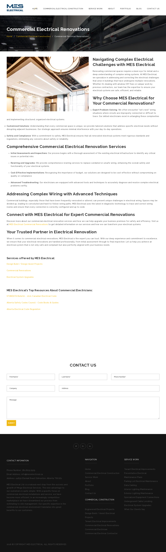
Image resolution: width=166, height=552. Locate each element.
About (111, 9)
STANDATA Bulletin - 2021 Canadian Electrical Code (32, 296)
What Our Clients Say (134, 509)
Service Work (96, 9)
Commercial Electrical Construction (63, 9)
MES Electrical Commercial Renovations (28, 224)
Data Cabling (130, 485)
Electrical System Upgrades (20, 277)
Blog (139, 9)
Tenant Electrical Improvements (100, 521)
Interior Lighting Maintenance (138, 489)
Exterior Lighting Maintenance (138, 493)
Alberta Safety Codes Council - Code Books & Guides (33, 303)
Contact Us (153, 9)
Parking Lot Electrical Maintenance (141, 481)
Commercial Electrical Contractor (101, 533)
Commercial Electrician (96, 529)
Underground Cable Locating (138, 501)
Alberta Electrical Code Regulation (23, 309)
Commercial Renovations (19, 270)
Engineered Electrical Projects (99, 509)
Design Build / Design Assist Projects (25, 264)
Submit (11, 423)
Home (35, 9)
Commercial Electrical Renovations (102, 525)
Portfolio (125, 9)
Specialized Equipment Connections (141, 497)
